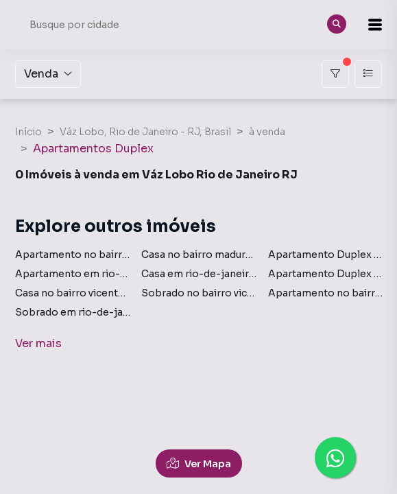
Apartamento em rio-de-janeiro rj (98, 274)
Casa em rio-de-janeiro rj (203, 274)
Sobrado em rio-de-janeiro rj (86, 312)
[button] (375, 25)
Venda (48, 74)
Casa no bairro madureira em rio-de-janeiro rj (252, 254)
